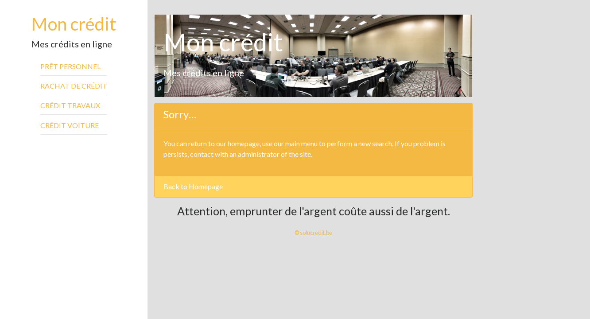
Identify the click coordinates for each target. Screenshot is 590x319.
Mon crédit (73, 24)
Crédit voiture (69, 125)
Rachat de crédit (73, 86)
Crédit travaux (70, 105)
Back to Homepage (193, 186)
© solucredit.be (313, 232)
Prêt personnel (70, 66)
